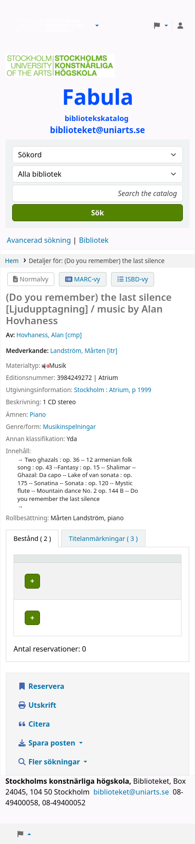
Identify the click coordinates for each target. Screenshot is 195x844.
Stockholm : (90, 389)
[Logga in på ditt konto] (180, 25)
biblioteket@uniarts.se (132, 800)
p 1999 (141, 389)
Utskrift (37, 714)
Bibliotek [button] (90, 562)
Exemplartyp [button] (38, 562)
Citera (34, 732)
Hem (11, 260)
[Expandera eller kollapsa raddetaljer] (163, 590)
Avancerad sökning (39, 240)
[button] (97, 25)
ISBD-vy (132, 279)
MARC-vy (82, 279)
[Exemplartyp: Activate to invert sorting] (43, 563)
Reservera (41, 695)
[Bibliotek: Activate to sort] (108, 563)
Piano (38, 414)
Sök (97, 213)
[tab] (103, 539)
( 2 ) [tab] (32, 538)
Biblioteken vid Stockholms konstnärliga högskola (47, 25)
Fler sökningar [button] (50, 770)
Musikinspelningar (69, 426)
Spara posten (47, 751)
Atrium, (119, 389)
